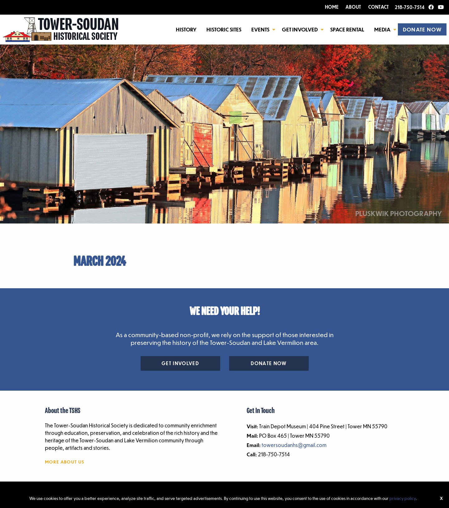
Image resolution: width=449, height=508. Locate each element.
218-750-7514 (409, 7)
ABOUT (353, 7)
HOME (332, 7)
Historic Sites (223, 29)
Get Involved (300, 29)
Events (260, 29)
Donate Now (269, 363)
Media (382, 29)
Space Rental (347, 29)
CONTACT (378, 7)
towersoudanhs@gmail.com (294, 445)
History (186, 29)
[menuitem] (186, 29)
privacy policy (402, 498)
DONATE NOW (422, 29)
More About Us (64, 461)
